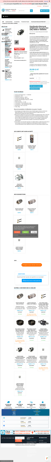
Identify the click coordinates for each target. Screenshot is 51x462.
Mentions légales (42, 444)
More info (46, 1)
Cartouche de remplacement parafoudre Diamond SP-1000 (19, 166)
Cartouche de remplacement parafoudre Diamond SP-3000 (20, 385)
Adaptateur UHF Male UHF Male (19, 209)
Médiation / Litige (42, 447)
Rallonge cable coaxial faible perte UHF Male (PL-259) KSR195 (19, 147)
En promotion (6, 88)
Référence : (16, 53)
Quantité (32, 78)
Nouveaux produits (5, 38)
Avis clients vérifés (43, 442)
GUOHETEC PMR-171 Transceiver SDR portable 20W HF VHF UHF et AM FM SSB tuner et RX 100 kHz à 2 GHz (8, 79)
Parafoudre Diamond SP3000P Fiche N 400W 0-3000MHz (43, 330)
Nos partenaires (42, 446)
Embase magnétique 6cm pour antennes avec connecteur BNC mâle (8, 93)
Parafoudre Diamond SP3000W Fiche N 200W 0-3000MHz (20, 358)
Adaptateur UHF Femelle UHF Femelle (32, 210)
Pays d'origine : (17, 58)
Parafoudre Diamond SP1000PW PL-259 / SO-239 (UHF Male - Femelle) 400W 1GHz (31, 358)
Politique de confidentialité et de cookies (27, 235)
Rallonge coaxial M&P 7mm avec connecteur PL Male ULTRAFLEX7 (31, 330)
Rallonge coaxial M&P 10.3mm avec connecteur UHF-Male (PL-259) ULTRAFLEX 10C (20, 331)
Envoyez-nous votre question (32, 280)
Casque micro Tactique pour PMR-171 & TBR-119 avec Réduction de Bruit (8, 45)
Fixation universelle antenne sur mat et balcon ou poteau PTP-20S (19, 186)
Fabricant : (16, 51)
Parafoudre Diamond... (8, 29)
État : (15, 56)
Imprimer (33, 33)
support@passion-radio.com (31, 455)
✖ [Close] (49, 1)
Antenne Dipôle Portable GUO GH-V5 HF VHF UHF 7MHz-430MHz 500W (8, 67)
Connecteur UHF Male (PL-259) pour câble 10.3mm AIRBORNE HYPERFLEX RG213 (32, 148)
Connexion (39, 6)
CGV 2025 (41, 440)
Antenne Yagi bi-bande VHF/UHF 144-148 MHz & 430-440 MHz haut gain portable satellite (8, 56)
